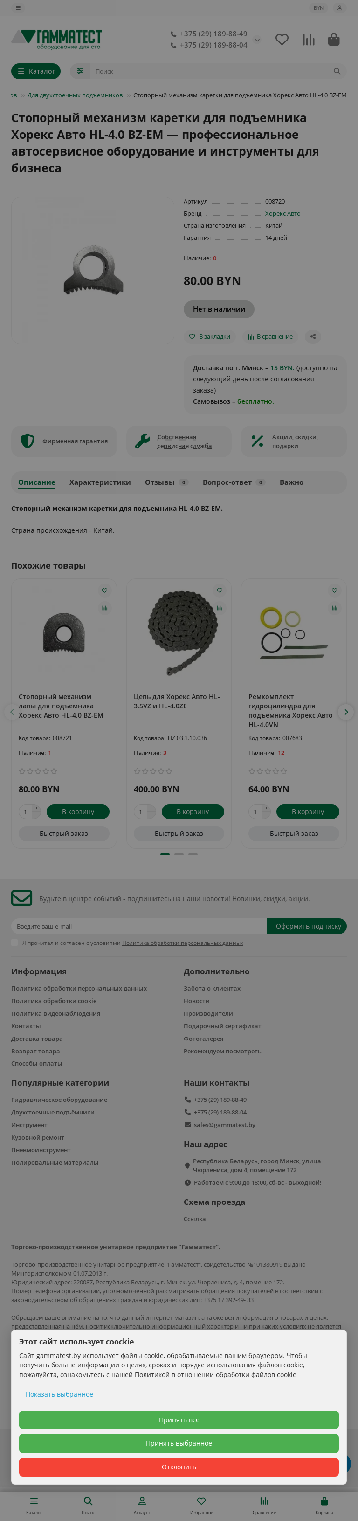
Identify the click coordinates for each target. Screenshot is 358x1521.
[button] (12, 712)
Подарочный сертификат (223, 1026)
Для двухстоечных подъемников (75, 95)
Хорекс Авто (283, 213)
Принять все (179, 1419)
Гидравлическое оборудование (59, 1099)
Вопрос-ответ (234, 482)
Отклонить (179, 1466)
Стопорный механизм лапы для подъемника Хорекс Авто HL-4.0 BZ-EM (61, 706)
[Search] (218, 71)
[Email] (139, 926)
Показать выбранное (59, 1394)
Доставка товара (37, 1038)
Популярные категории (60, 1082)
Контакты (26, 1026)
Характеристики (100, 482)
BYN (319, 7)
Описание (36, 482)
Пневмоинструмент (41, 1150)
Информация (39, 971)
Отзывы (167, 482)
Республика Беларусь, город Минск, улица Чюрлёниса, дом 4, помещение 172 (257, 1165)
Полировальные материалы (55, 1162)
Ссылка (195, 1219)
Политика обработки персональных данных (79, 988)
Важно (291, 482)
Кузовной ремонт (37, 1137)
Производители (208, 1013)
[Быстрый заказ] (64, 833)
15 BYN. (282, 367)
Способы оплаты (36, 1063)
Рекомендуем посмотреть (223, 1051)
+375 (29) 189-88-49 (207, 34)
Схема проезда (214, 1201)
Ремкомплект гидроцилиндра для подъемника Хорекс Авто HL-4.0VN (290, 710)
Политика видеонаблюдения (55, 1013)
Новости (197, 1001)
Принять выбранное (179, 1443)
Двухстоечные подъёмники (53, 1112)
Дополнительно (217, 971)
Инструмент (29, 1124)
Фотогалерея (203, 1038)
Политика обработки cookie (53, 1001)
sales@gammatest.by (224, 1124)
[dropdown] (18, 8)
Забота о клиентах (212, 988)
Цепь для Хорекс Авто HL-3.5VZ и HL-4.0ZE (177, 701)
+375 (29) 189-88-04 (207, 45)
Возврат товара (35, 1051)
